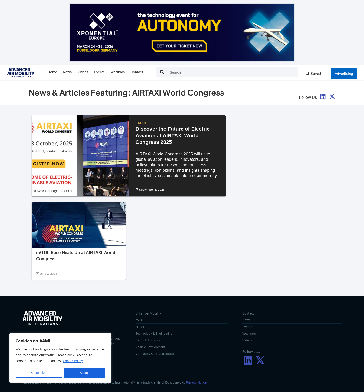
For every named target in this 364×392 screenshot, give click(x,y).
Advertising (344, 73)
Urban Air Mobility (148, 313)
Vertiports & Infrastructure (155, 354)
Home (52, 72)
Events (99, 72)
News (67, 72)
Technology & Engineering (154, 333)
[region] (60, 358)
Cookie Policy (73, 361)
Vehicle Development (150, 347)
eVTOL (140, 320)
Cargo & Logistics (148, 340)
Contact (137, 72)
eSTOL (140, 327)
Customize (38, 373)
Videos (83, 72)
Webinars (117, 72)
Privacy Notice (196, 382)
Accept (85, 373)
